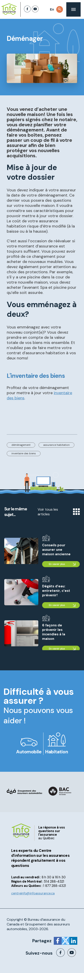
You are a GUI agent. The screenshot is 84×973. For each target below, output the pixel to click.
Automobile (28, 752)
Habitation (56, 752)
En (52, 9)
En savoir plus (57, 564)
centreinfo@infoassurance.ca (33, 893)
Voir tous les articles (59, 511)
